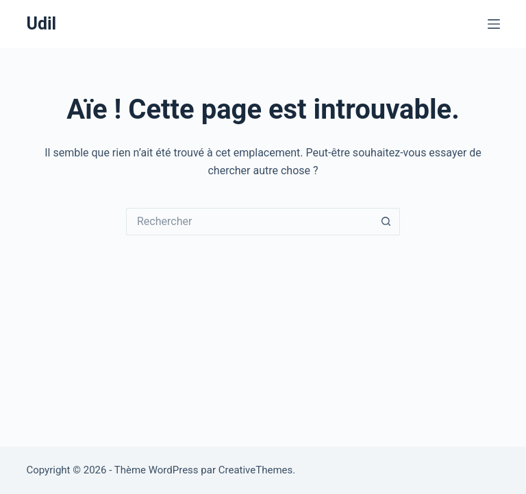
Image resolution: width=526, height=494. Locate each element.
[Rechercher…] (249, 221)
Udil (41, 24)
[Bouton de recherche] (386, 221)
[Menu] (494, 24)
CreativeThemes (255, 470)
